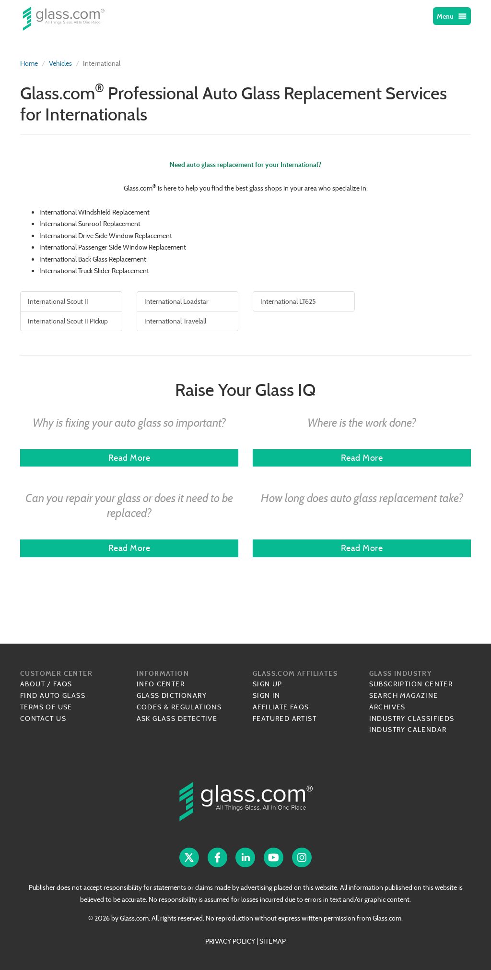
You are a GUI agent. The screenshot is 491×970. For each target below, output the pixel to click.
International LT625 (288, 301)
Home (29, 63)
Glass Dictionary (172, 695)
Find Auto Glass (52, 695)
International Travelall (175, 321)
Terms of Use (46, 707)
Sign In (267, 695)
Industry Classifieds (412, 718)
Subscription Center (411, 684)
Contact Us (43, 718)
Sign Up (267, 684)
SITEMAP (272, 941)
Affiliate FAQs (281, 707)
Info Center (161, 684)
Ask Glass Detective (177, 718)
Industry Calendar (408, 729)
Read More (129, 457)
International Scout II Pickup (68, 321)
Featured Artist (284, 718)
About (32, 684)
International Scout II (58, 301)
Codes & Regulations (179, 707)
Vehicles (60, 63)
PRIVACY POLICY (230, 941)
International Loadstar (176, 301)
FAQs (62, 684)
